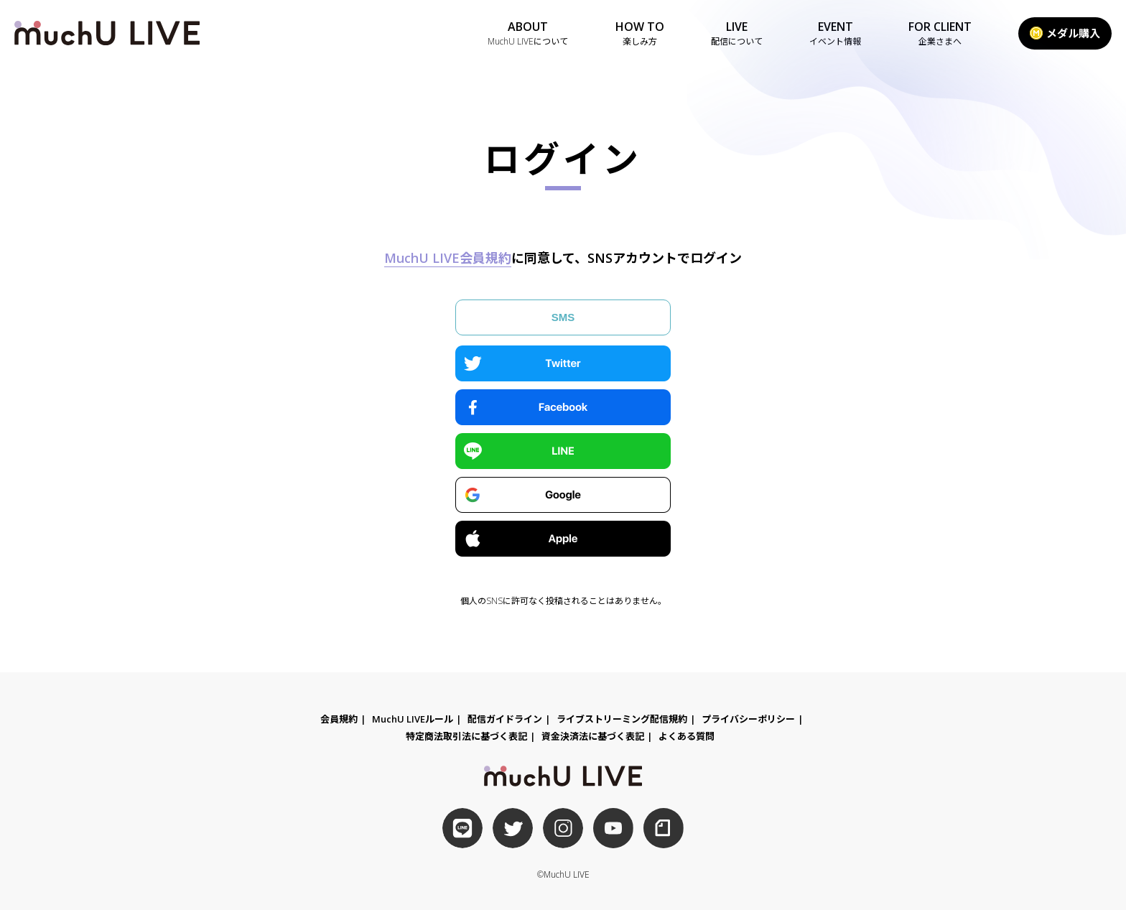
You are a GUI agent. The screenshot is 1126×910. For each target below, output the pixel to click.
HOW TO (639, 33)
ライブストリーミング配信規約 (622, 718)
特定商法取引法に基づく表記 (466, 736)
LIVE (737, 33)
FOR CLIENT (940, 33)
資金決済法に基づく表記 (592, 736)
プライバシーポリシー (748, 718)
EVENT (835, 33)
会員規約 (339, 718)
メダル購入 (1065, 33)
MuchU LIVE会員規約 (447, 257)
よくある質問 (687, 736)
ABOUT (528, 33)
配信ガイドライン (504, 718)
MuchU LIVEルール (412, 718)
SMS (563, 317)
